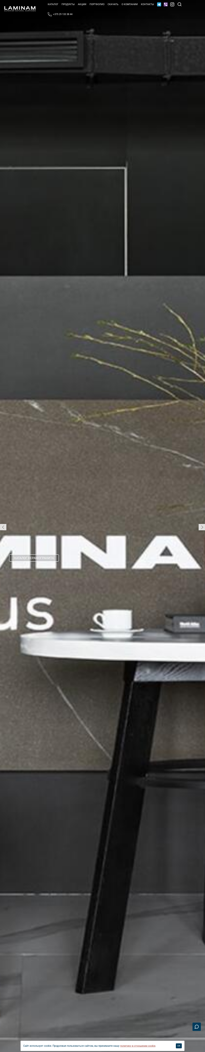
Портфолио (97, 4)
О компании (130, 4)
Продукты (68, 4)
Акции (82, 4)
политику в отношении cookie (137, 1045)
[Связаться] (197, 1027)
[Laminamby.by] (20, 8)
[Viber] (166, 4)
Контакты (147, 4)
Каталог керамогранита (34, 558)
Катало (53, 4)
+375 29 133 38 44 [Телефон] (60, 14)
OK (178, 1045)
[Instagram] (172, 4)
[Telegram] (159, 4)
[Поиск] (179, 4)
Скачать (113, 4)
